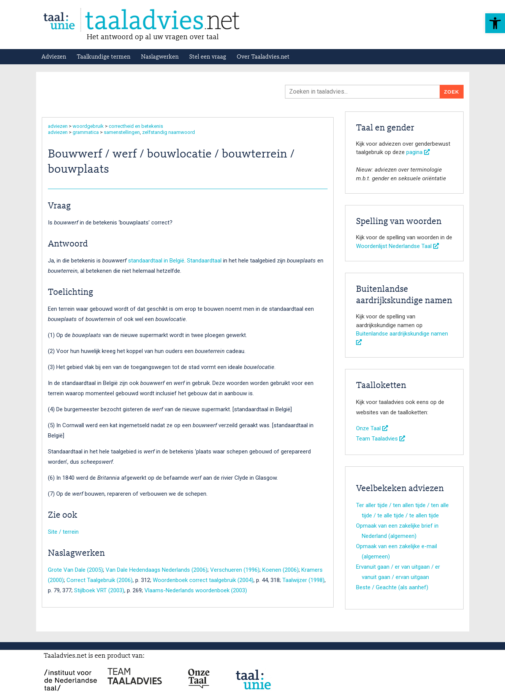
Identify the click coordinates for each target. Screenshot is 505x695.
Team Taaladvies (380, 438)
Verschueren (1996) (235, 569)
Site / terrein (63, 531)
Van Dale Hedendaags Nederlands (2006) (156, 569)
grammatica (86, 132)
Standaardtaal (204, 260)
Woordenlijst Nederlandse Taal (397, 246)
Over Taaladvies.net (263, 57)
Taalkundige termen (103, 57)
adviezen (58, 126)
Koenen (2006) (280, 569)
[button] (495, 23)
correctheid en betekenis (136, 126)
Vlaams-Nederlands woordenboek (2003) (195, 590)
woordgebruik (88, 126)
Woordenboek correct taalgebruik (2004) (203, 580)
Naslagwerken (160, 57)
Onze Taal (372, 428)
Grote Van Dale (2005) (75, 569)
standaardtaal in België (156, 260)
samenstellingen (122, 132)
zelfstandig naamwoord (168, 132)
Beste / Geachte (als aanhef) (392, 587)
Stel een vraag (207, 57)
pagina (418, 152)
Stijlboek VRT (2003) (99, 590)
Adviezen (53, 57)
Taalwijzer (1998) (303, 580)
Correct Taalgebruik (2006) (99, 580)
